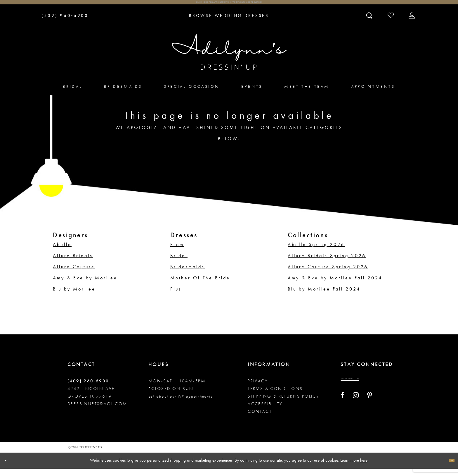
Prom (177, 252)
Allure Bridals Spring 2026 (327, 263)
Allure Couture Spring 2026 (328, 274)
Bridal (179, 263)
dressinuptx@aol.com (97, 411)
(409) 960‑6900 (88, 388)
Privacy (258, 388)
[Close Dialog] (9, 468)
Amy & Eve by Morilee (85, 285)
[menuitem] (72, 94)
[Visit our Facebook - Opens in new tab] (342, 409)
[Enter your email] (365, 389)
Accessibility (265, 411)
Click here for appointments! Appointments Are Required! (229, 6)
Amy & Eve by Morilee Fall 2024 (335, 285)
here (363, 467)
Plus (176, 296)
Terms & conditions (275, 396)
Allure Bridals (73, 263)
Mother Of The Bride (200, 285)
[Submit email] (386, 389)
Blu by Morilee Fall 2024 (324, 296)
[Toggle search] (370, 22)
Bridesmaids (187, 274)
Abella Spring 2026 (316, 252)
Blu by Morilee (74, 296)
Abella (62, 252)
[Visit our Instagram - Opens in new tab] (356, 409)
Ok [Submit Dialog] (448, 468)
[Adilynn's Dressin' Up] (229, 59)
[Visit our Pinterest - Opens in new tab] (369, 409)
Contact (260, 419)
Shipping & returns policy (283, 403)
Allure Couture (74, 274)
